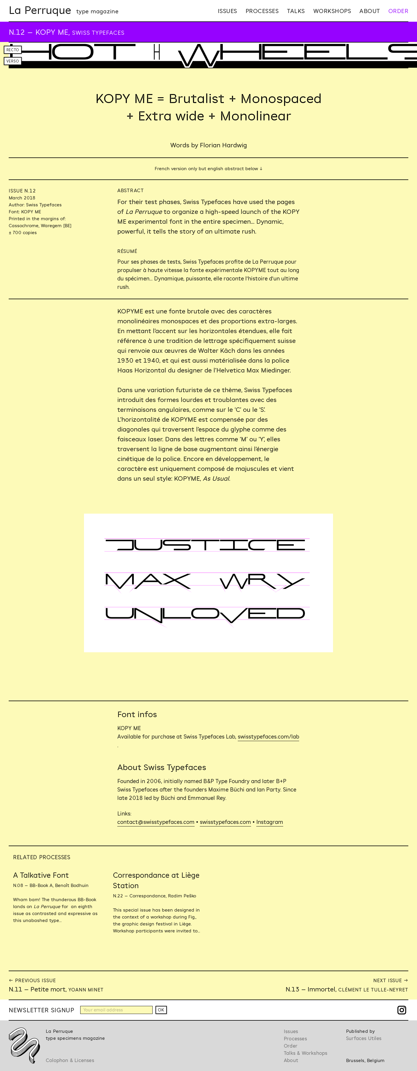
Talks (296, 11)
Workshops (332, 11)
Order (398, 11)
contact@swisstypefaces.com (156, 822)
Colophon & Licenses (70, 1060)
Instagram (269, 822)
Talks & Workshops (305, 1053)
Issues (227, 11)
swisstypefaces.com (225, 822)
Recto (12, 50)
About (369, 11)
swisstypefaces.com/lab (268, 736)
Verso (12, 61)
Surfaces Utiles (363, 1038)
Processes (262, 11)
